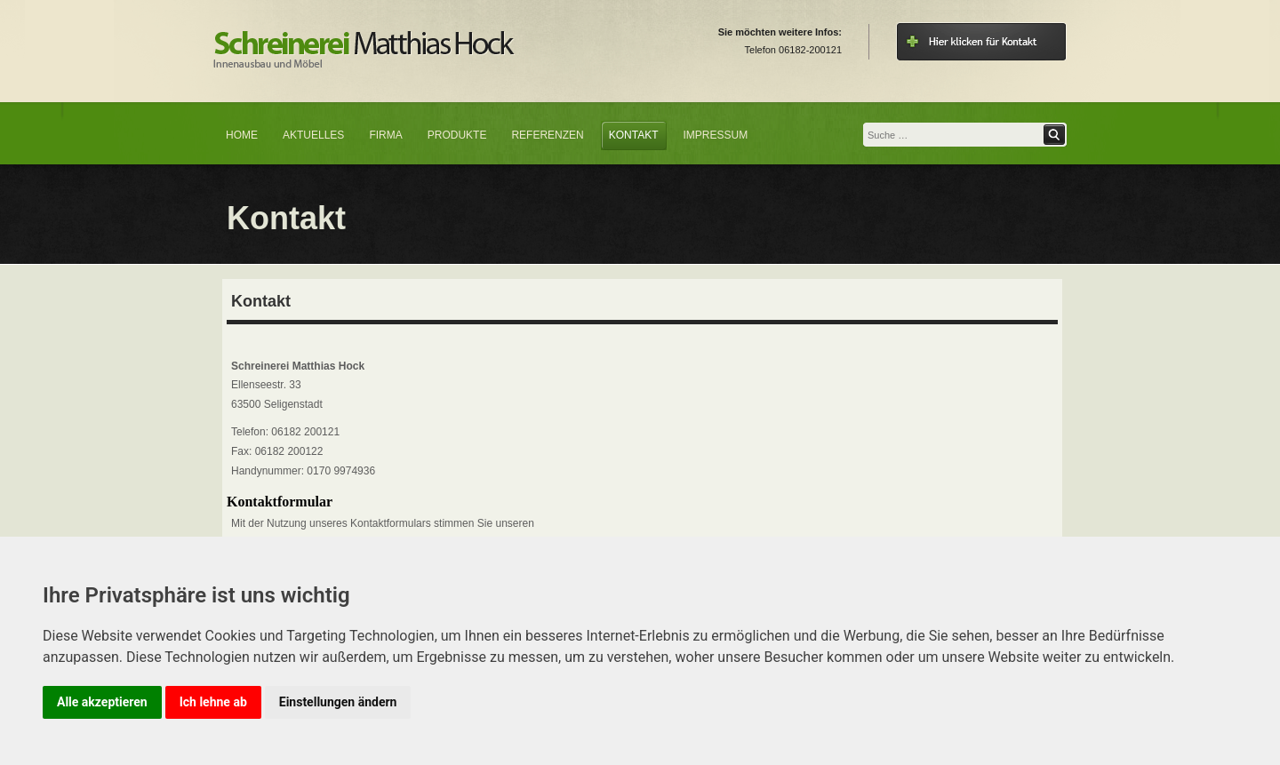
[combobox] (952, 135)
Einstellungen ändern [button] (338, 702)
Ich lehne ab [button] (213, 702)
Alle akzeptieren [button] (102, 702)
